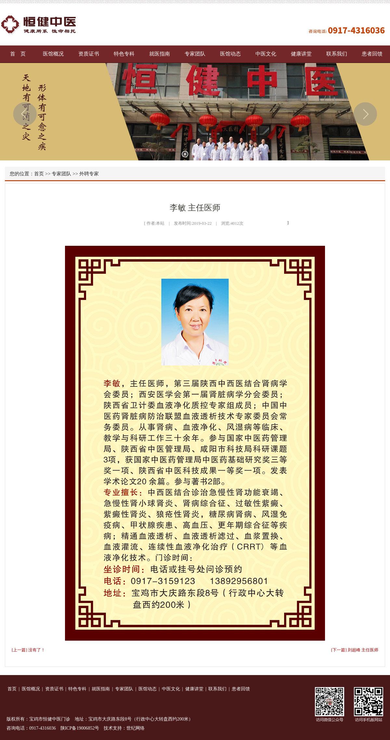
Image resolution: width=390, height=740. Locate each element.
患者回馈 (372, 53)
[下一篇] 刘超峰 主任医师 (354, 649)
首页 (39, 173)
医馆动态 (230, 53)
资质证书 (88, 53)
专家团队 (195, 53)
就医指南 (159, 53)
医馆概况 (53, 53)
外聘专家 (89, 173)
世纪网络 (135, 728)
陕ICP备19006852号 (79, 728)
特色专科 (124, 53)
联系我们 (336, 53)
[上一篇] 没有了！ (28, 649)
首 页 (18, 53)
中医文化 (265, 53)
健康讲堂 (301, 53)
